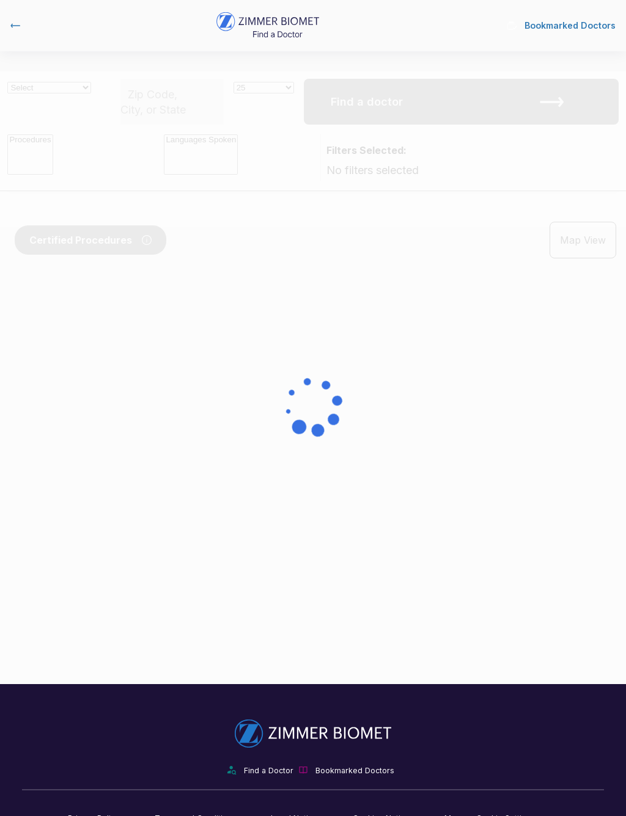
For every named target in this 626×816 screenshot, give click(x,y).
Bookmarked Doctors (561, 25)
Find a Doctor (268, 770)
